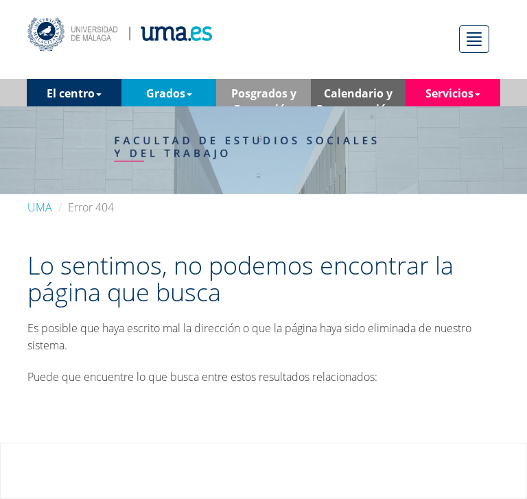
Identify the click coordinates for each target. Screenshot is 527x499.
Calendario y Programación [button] (358, 96)
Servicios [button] (452, 93)
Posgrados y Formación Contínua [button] (263, 96)
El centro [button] (74, 93)
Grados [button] (169, 93)
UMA (39, 207)
